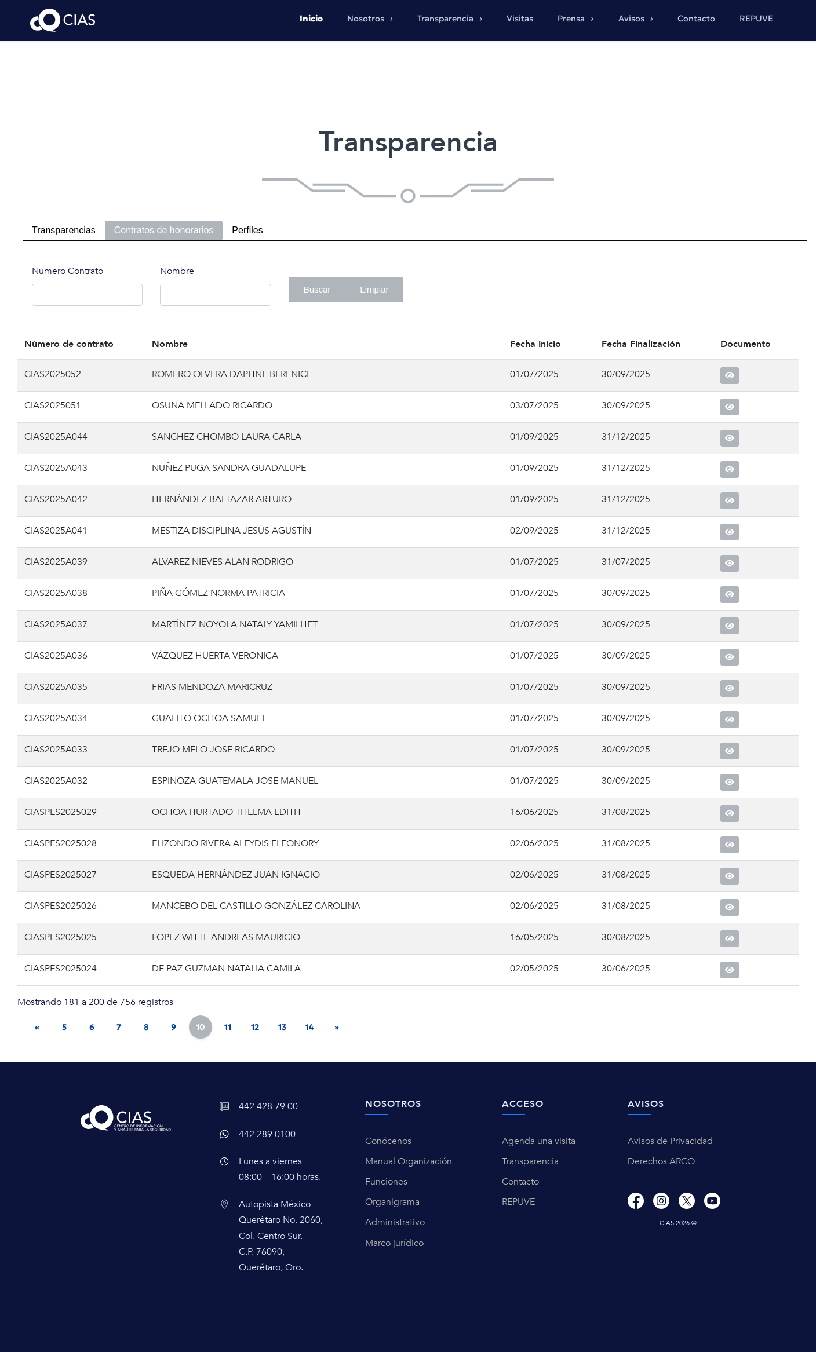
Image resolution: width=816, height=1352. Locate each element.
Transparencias (64, 230)
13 (282, 1027)
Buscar (317, 289)
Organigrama (392, 1202)
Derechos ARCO (661, 1161)
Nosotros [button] (367, 18)
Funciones (386, 1181)
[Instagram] (661, 1201)
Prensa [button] (572, 18)
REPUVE (756, 18)
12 (255, 1027)
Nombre (177, 271)
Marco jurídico (394, 1243)
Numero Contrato (67, 271)
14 (309, 1027)
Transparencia (530, 1161)
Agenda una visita (538, 1141)
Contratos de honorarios (164, 230)
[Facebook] (636, 1201)
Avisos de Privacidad (670, 1141)
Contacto (696, 18)
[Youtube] (712, 1201)
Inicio (311, 18)
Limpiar (374, 289)
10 (200, 1027)
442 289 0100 (267, 1134)
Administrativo (395, 1222)
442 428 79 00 (268, 1106)
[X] (687, 1201)
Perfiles (247, 230)
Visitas (520, 18)
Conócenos (388, 1141)
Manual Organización (408, 1161)
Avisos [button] (632, 18)
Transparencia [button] (446, 18)
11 (227, 1027)
